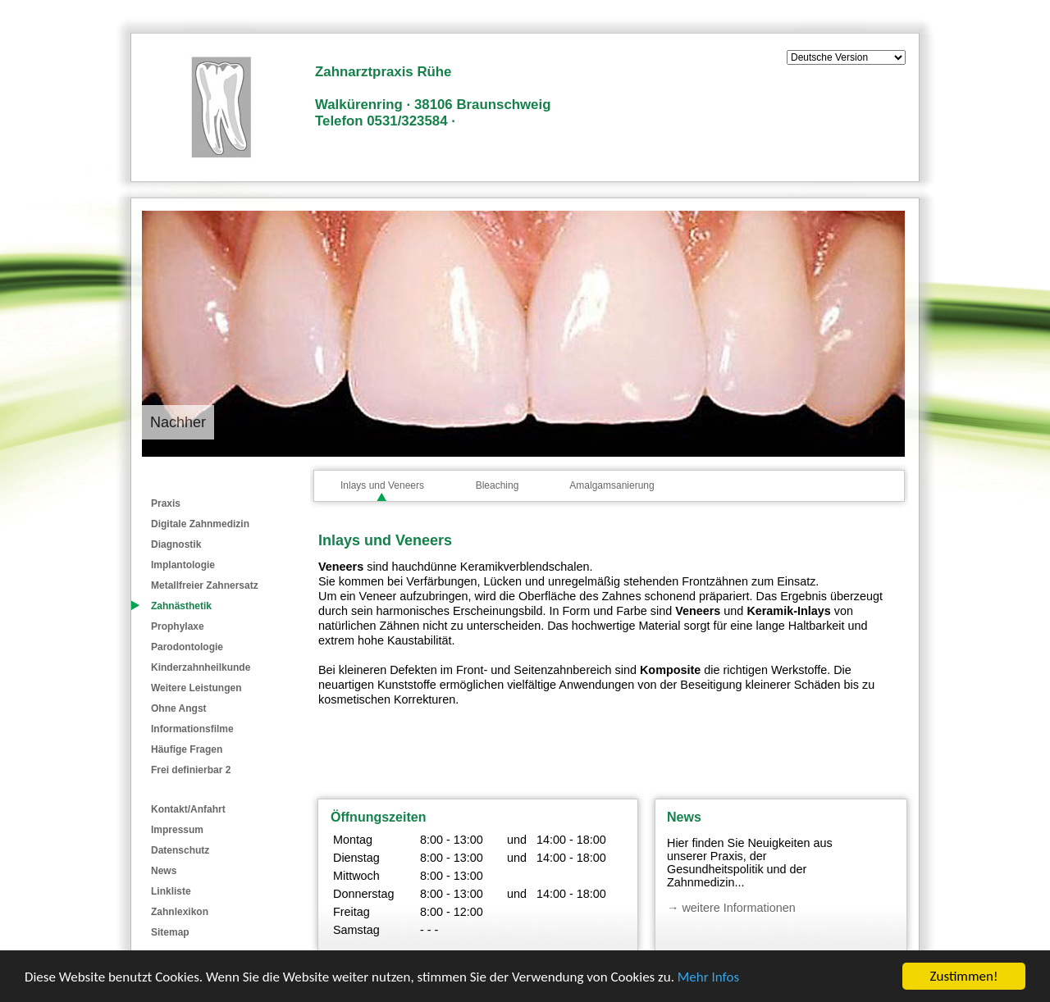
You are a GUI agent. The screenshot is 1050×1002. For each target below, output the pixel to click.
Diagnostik (176, 544)
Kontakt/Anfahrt (188, 809)
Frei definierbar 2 (191, 770)
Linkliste (171, 891)
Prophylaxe (177, 626)
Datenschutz (180, 850)
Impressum (177, 830)
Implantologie (183, 565)
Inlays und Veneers (382, 485)
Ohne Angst (179, 708)
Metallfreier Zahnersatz (204, 585)
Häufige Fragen (186, 749)
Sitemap (170, 932)
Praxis (165, 503)
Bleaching (497, 485)
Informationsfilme (192, 729)
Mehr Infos (708, 977)
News (163, 871)
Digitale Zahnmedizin (200, 524)
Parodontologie (187, 647)
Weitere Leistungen (196, 688)
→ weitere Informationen (731, 907)
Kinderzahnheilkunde (200, 667)
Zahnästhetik (181, 606)
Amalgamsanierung (611, 485)
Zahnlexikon (179, 912)
